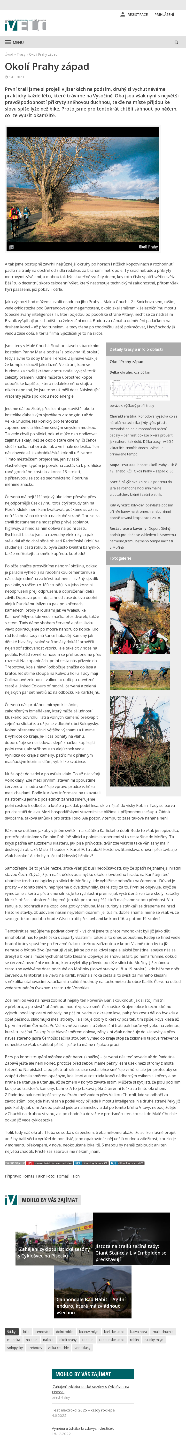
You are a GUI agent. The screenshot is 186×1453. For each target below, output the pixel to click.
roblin (134, 1339)
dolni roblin (64, 1331)
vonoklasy (82, 1347)
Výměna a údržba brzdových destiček (83, 1428)
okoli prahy (68, 1339)
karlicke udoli (114, 1331)
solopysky (15, 1347)
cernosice (42, 1331)
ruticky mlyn (154, 1339)
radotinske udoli (111, 1339)
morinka (13, 1339)
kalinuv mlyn (88, 1331)
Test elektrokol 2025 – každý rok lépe (83, 1410)
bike (26, 1331)
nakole (48, 1339)
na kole (31, 1339)
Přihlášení (164, 14)
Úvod (9, 54)
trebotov (35, 1347)
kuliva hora (138, 1331)
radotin (87, 1339)
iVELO (25, 25)
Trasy (21, 54)
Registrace (138, 14)
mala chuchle (163, 1331)
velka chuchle (58, 1347)
